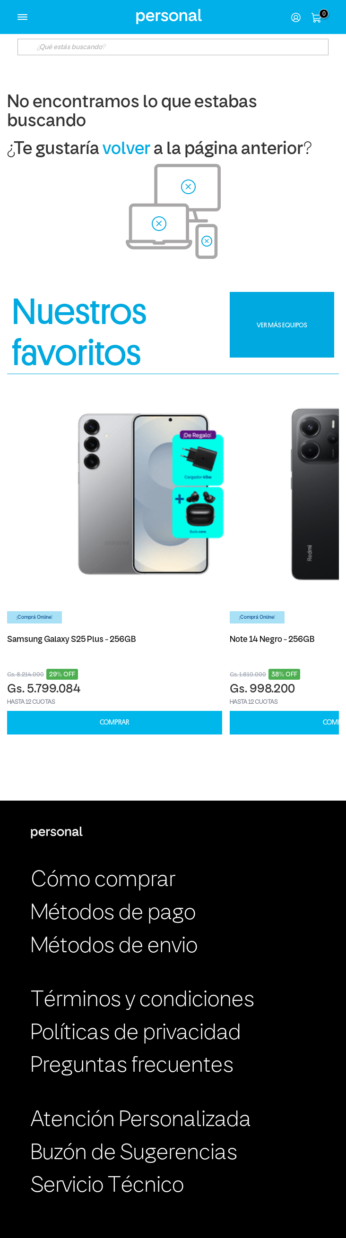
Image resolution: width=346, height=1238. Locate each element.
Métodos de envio (114, 946)
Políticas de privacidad (136, 1033)
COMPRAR (114, 722)
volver (126, 149)
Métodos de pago (113, 913)
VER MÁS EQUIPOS (282, 325)
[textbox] (173, 47)
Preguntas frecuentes (132, 1066)
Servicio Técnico (107, 1186)
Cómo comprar (103, 880)
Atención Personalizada (141, 1120)
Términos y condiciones (142, 1000)
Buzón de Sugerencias (134, 1153)
